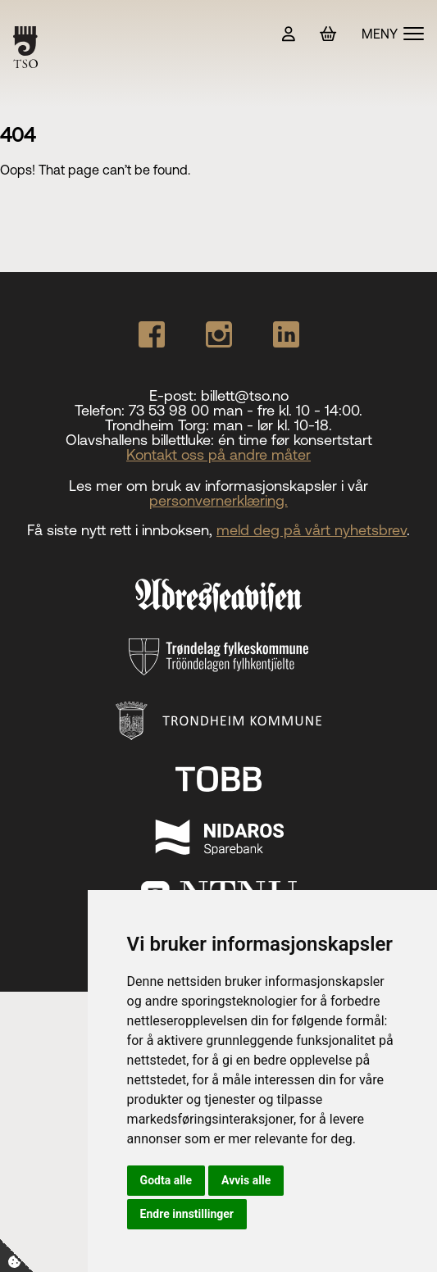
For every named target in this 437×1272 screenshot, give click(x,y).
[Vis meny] (393, 33)
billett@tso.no (245, 395)
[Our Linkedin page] (286, 334)
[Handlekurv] (328, 34)
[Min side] (288, 34)
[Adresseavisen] (218, 595)
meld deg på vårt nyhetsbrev (311, 529)
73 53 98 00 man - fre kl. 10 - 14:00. (245, 410)
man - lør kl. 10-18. (272, 425)
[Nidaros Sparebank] (218, 836)
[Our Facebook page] (152, 334)
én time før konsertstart (295, 439)
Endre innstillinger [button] (187, 1213)
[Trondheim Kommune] (218, 721)
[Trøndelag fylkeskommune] (218, 657)
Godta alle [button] (166, 1180)
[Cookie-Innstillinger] (16, 1255)
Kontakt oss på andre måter (218, 454)
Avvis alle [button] (246, 1180)
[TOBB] (218, 779)
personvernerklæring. (218, 500)
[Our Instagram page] (219, 334)
